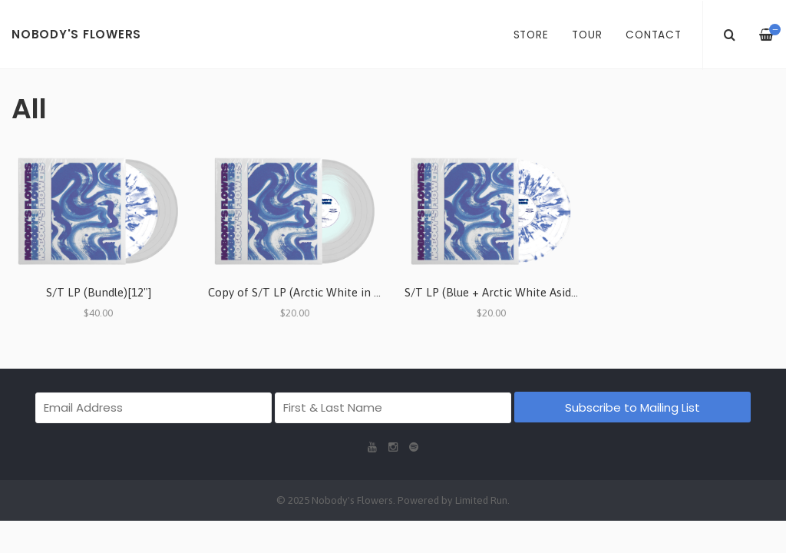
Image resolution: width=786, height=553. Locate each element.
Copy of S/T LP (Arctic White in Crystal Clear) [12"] (339, 292)
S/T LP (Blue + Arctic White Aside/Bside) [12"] (523, 292)
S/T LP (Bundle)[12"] (98, 292)
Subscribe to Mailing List (632, 407)
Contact (653, 35)
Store (531, 35)
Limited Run (481, 500)
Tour (587, 35)
